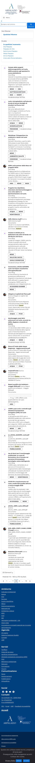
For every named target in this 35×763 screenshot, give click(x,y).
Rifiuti (3, 604)
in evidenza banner (17, 286)
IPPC (3, 613)
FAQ (2, 659)
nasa (27, 183)
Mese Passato (8, 53)
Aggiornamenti (6, 676)
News (3, 674)
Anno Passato (8, 56)
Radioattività (5, 608)
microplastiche (16, 126)
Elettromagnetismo (8, 606)
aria (11, 183)
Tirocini (3, 669)
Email (7, 706)
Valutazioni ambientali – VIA (10, 620)
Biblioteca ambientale (8, 661)
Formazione (5, 666)
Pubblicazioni (6, 679)
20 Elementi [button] (9, 573)
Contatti (4, 637)
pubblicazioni (15, 449)
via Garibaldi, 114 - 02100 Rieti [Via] (11, 698)
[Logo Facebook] (3, 692)
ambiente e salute (17, 156)
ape (19, 428)
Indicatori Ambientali (8, 592)
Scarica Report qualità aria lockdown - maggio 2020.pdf (19, 388)
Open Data (5, 623)
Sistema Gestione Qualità (9, 635)
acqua (12, 123)
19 (26, 581)
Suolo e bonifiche (7, 601)
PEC (2, 706)
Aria (2, 597)
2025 (11, 95)
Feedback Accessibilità (22, 706)
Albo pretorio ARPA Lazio (8, 739)
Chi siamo (4, 633)
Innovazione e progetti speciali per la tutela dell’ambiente (16, 626)
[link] (1, 21)
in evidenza (14, 501)
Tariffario (4, 650)
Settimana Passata (10, 51)
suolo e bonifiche (17, 260)
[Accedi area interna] (4, 710)
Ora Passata (7, 47)
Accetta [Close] (27, 761)
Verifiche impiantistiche (9, 654)
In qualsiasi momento (11, 44)
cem (19, 89)
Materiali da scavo (7, 652)
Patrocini (4, 664)
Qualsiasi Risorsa (10, 34)
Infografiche (5, 681)
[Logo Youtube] (10, 692)
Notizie (22, 97)
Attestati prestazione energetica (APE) (14, 657)
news (12, 89)
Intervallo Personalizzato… (12, 58)
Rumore (4, 599)
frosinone (14, 129)
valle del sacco (16, 257)
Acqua (3, 594)
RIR (2, 618)
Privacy (3, 746)
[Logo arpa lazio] (11, 9)
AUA (2, 616)
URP (2, 640)
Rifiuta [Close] (19, 761)
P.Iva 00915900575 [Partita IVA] (7, 702)
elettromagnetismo (17, 92)
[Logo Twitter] (6, 692)
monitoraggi (15, 214)
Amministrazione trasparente (9, 735)
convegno (14, 159)
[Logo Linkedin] (13, 692)
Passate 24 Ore (8, 49)
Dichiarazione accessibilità (8, 742)
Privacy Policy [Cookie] (10, 761)
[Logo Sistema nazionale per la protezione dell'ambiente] (23, 9)
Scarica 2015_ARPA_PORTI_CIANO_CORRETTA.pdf (19, 532)
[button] (6, 17)
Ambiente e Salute (7, 611)
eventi (19, 95)
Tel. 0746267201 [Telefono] (6, 700)
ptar (20, 314)
